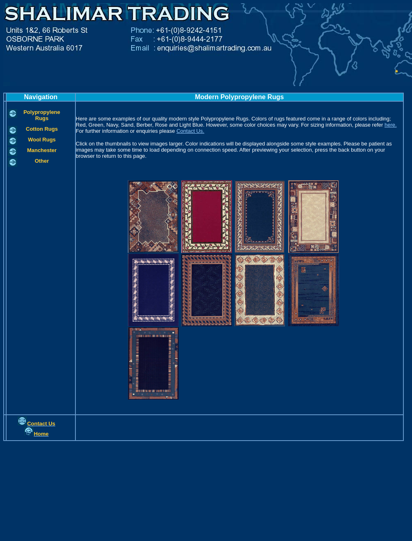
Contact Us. (190, 131)
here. (391, 125)
